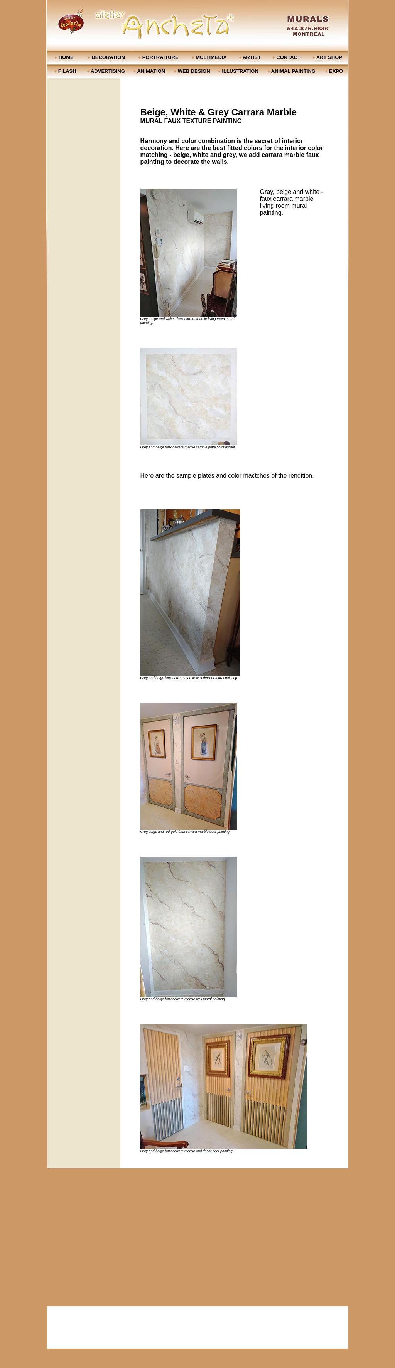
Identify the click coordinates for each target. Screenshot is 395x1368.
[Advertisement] (197, 1327)
